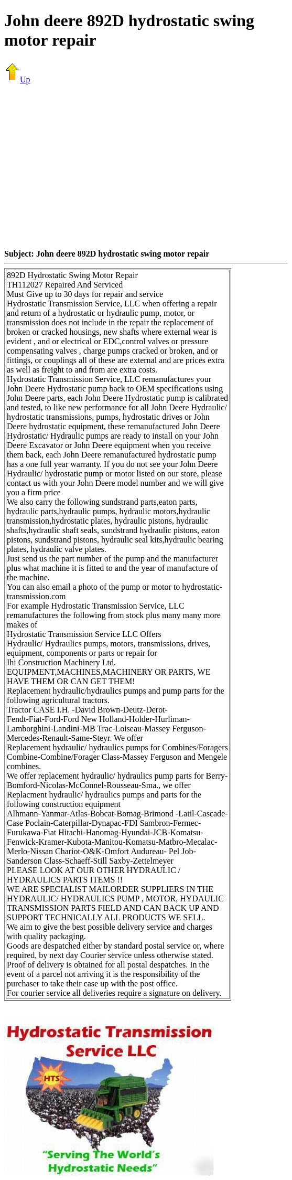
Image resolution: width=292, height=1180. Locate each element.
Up (17, 79)
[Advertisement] (148, 166)
